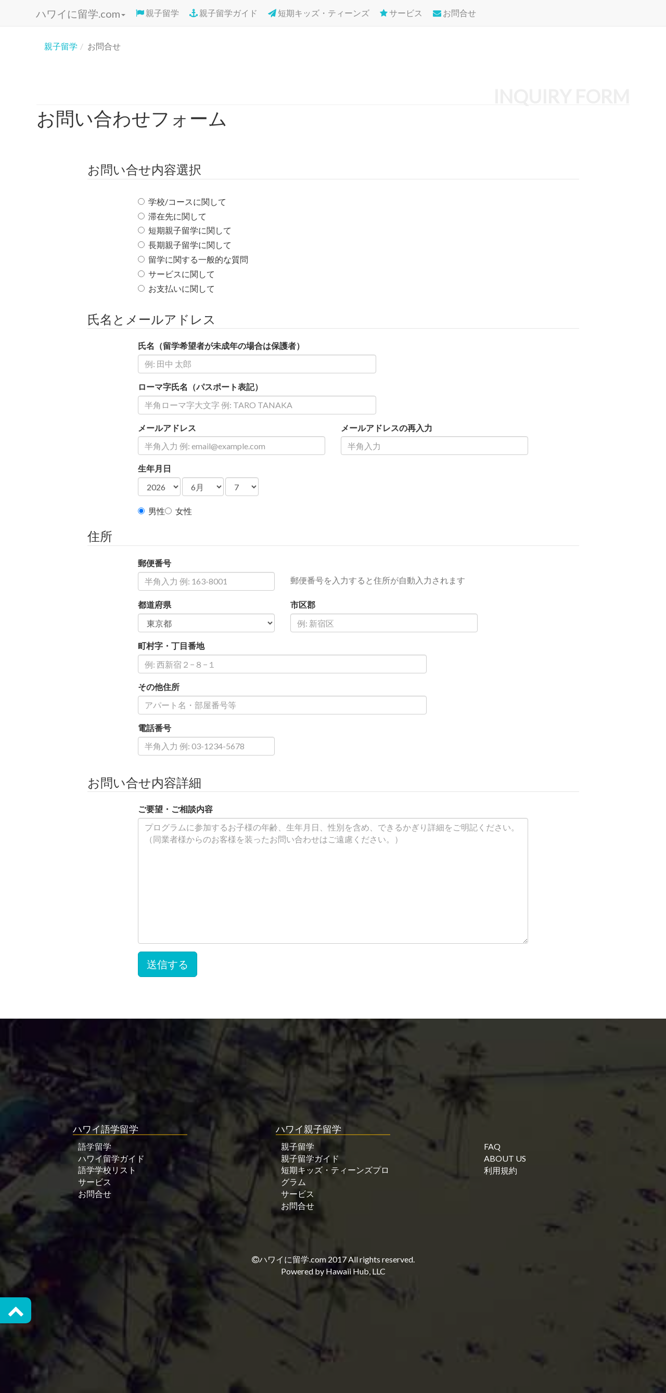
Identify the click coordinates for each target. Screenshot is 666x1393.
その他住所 (159, 687)
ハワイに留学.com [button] (79, 13)
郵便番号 (154, 563)
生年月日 (154, 468)
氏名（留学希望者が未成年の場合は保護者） (221, 345)
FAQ (492, 1146)
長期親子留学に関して (185, 245)
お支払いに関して (176, 288)
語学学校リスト (107, 1170)
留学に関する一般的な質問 (193, 259)
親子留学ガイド (223, 13)
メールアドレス (167, 428)
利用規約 (500, 1170)
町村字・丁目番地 (171, 645)
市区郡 (302, 604)
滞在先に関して (172, 216)
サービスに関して (176, 274)
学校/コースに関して (182, 201)
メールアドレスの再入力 (386, 428)
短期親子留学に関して (185, 230)
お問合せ (454, 13)
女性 (178, 511)
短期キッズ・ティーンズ (318, 13)
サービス (401, 13)
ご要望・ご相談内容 (175, 809)
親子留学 (157, 13)
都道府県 (154, 604)
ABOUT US (505, 1158)
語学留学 (94, 1146)
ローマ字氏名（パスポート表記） (200, 387)
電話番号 (154, 728)
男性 (151, 511)
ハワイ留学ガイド (111, 1158)
